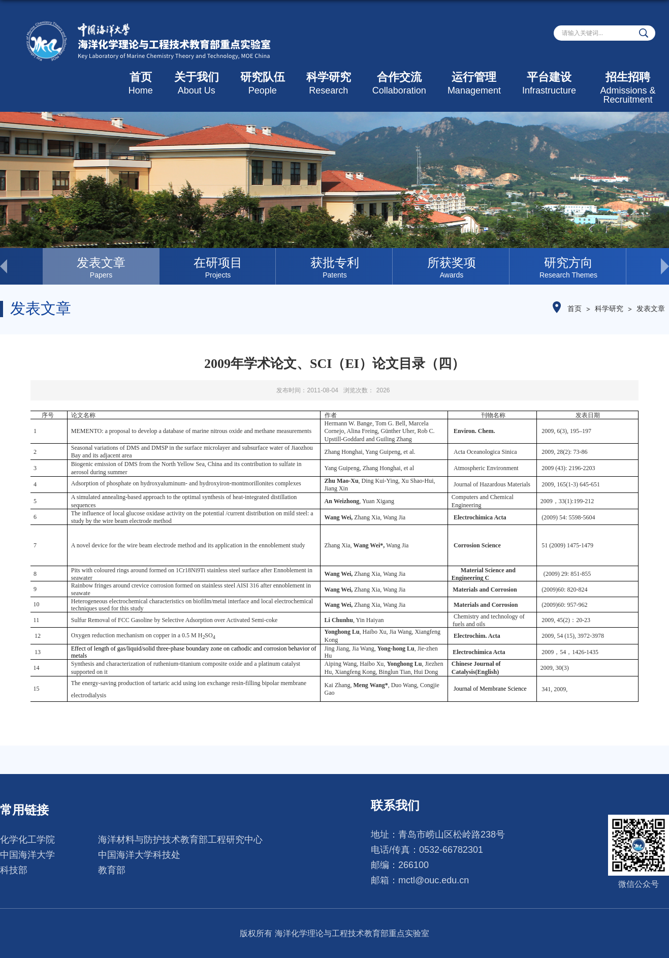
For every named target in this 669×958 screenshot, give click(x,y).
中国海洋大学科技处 (139, 855)
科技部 (13, 870)
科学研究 (328, 83)
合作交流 (399, 83)
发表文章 (650, 308)
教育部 (111, 870)
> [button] (647, 266)
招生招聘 (627, 88)
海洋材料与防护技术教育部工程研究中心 (180, 840)
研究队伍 (262, 83)
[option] (101, 266)
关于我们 (196, 83)
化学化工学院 (27, 840)
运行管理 (474, 83)
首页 (141, 83)
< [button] (21, 266)
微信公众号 (638, 884)
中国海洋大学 (27, 855)
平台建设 (549, 83)
